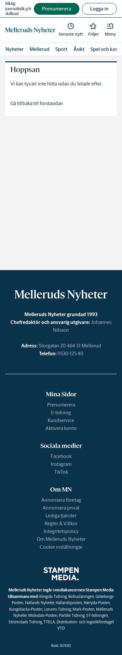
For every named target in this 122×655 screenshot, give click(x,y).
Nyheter (15, 49)
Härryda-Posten (97, 602)
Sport (61, 49)
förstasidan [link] (51, 103)
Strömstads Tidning (25, 621)
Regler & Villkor (61, 523)
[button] (110, 30)
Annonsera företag (61, 500)
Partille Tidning (72, 615)
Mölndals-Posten (42, 615)
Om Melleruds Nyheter (61, 539)
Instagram (61, 464)
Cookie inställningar (61, 547)
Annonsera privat (61, 508)
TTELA (49, 621)
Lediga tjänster (61, 515)
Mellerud (39, 49)
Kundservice (61, 420)
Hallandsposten (69, 602)
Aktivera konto (61, 428)
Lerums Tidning (57, 609)
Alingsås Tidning (53, 596)
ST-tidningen (97, 615)
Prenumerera (61, 405)
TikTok (61, 472)
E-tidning (61, 412)
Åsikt (79, 49)
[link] (30, 30)
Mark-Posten (83, 609)
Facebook (61, 456)
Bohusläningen (81, 596)
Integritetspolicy (61, 531)
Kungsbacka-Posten (26, 609)
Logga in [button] (99, 9)
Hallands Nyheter (39, 602)
